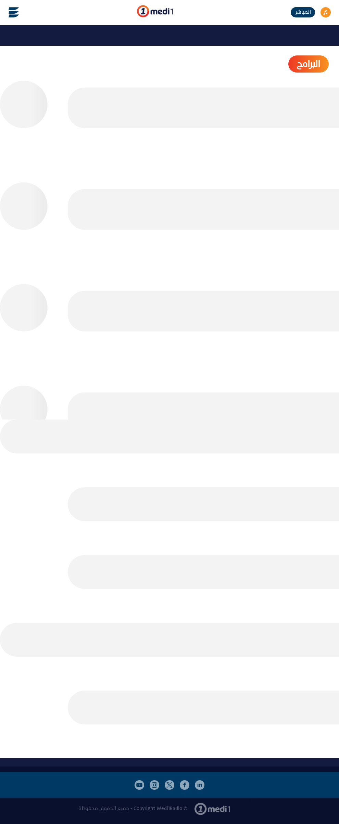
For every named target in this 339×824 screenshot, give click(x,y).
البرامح (308, 64)
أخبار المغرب (248, 801)
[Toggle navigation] (9, 12)
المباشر (303, 12)
